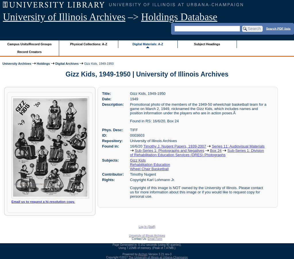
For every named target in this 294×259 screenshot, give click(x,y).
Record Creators (29, 52)
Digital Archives (67, 63)
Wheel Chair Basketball (149, 169)
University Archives (16, 63)
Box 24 (216, 150)
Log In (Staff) (147, 226)
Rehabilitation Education (150, 164)
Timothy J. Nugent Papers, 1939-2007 (174, 146)
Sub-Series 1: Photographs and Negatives (169, 150)
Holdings (43, 63)
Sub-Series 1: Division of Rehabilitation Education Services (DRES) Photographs (197, 152)
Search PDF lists (278, 28)
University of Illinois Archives (64, 17)
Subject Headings (207, 44)
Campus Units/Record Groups (29, 44)
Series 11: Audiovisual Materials (238, 146)
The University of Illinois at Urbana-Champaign (158, 257)
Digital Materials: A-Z (147, 44)
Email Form (155, 238)
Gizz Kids (138, 160)
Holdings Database (179, 17)
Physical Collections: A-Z (88, 44)
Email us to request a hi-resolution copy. (43, 201)
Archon (143, 254)
